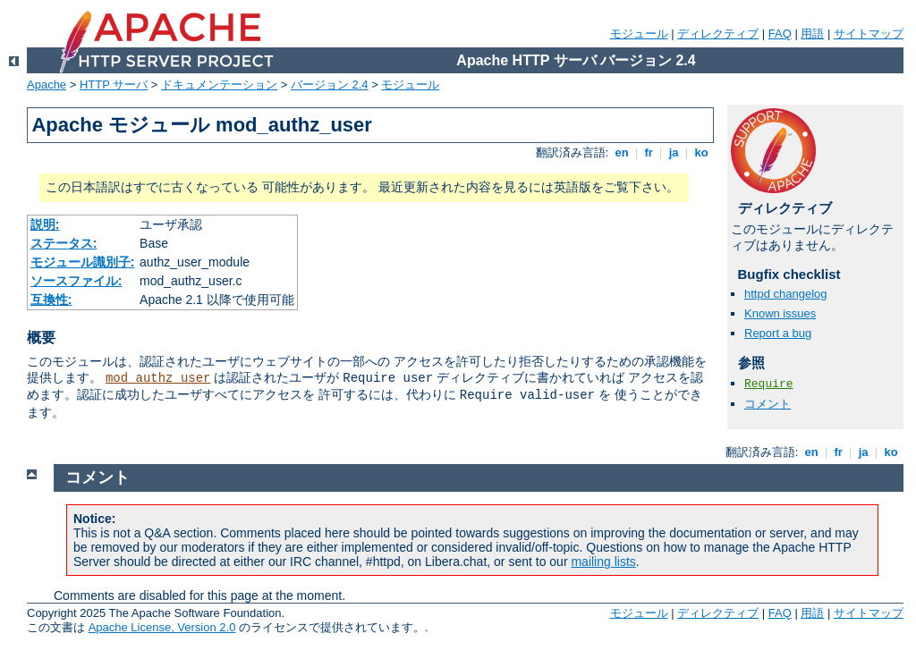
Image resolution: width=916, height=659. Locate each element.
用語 (812, 33)
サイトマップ (868, 33)
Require (768, 384)
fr (649, 152)
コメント (767, 403)
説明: (45, 224)
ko (701, 152)
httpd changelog (785, 293)
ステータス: (64, 243)
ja (674, 152)
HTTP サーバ (114, 84)
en (622, 152)
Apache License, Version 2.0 (162, 627)
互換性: (51, 299)
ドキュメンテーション (219, 84)
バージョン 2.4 (330, 84)
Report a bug (777, 333)
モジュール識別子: (82, 262)
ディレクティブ (718, 33)
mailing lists (603, 561)
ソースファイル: (76, 281)
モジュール (639, 33)
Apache (46, 84)
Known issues (780, 313)
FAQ (780, 33)
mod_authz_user (158, 378)
